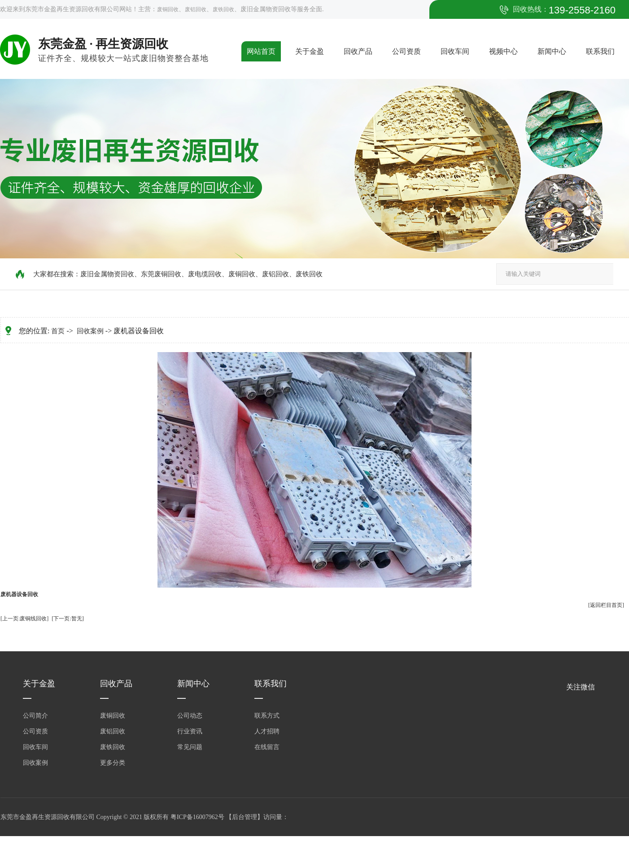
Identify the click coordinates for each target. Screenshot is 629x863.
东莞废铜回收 (161, 274)
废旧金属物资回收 (107, 274)
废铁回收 (223, 9)
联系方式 (267, 715)
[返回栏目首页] (606, 605)
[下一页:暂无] (67, 618)
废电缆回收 (205, 274)
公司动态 (189, 715)
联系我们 (600, 51)
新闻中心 (551, 51)
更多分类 (112, 762)
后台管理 (244, 817)
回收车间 (455, 51)
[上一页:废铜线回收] (24, 618)
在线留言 (267, 747)
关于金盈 (309, 51)
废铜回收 (168, 9)
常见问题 (189, 747)
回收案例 (90, 331)
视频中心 (503, 51)
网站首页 (261, 51)
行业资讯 (189, 731)
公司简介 (35, 715)
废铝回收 (195, 9)
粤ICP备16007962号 (198, 817)
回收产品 (358, 51)
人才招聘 (267, 731)
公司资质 (406, 51)
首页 (58, 331)
